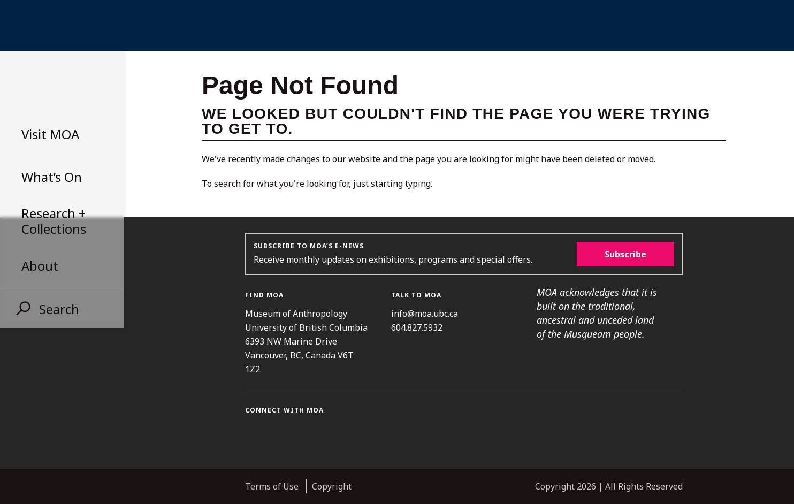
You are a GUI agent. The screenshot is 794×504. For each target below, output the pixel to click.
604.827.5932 (416, 327)
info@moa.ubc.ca (424, 313)
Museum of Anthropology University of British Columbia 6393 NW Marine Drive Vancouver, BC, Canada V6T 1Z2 (306, 341)
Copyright (332, 486)
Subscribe (625, 254)
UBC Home (397, 25)
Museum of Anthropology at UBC (59, 84)
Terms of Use (272, 486)
